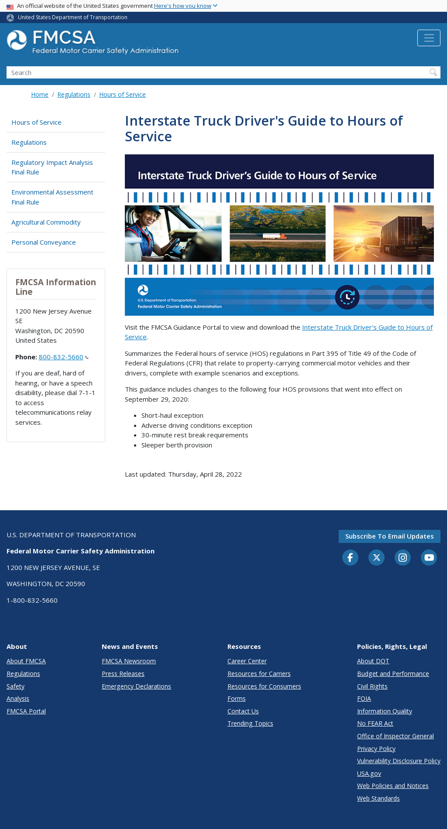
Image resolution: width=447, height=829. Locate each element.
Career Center (247, 661)
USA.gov (369, 773)
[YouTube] (429, 558)
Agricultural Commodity (46, 222)
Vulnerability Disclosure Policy (398, 761)
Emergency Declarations (136, 686)
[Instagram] (403, 558)
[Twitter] (376, 557)
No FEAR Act (375, 723)
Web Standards (378, 798)
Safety (15, 686)
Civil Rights (372, 686)
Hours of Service (122, 94)
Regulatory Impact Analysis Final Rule (52, 167)
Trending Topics (250, 723)
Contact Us (243, 711)
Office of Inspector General (395, 736)
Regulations (73, 94)
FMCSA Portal (26, 711)
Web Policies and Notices (393, 785)
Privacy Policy (376, 748)
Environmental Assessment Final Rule (52, 197)
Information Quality (384, 711)
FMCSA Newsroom (129, 661)
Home (39, 94)
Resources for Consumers (264, 686)
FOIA (364, 698)
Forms (236, 698)
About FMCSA (26, 661)
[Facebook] (350, 558)
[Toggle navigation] (428, 38)
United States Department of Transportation (72, 17)
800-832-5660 (64, 356)
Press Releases (123, 673)
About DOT (373, 661)
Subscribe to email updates (389, 536)
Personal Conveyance (43, 242)
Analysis (18, 698)
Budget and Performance (393, 673)
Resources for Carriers (259, 673)
